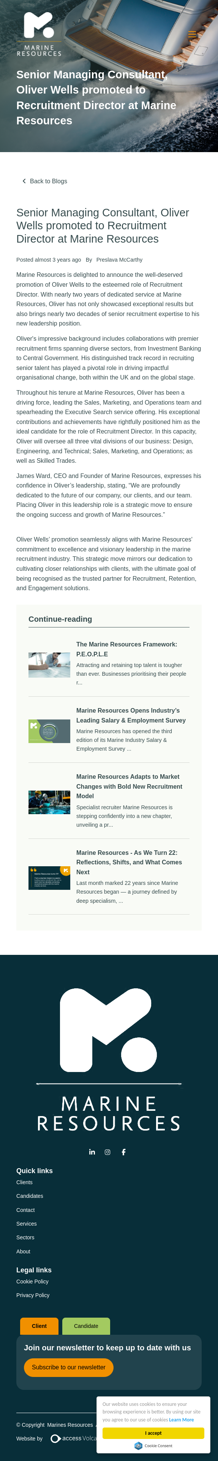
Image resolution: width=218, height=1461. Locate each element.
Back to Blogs (48, 181)
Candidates (29, 1196)
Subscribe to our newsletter (69, 1367)
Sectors (25, 1237)
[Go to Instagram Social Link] (107, 1152)
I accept (153, 1433)
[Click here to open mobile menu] (192, 34)
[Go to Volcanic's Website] (78, 1438)
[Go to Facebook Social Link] (123, 1152)
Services (26, 1224)
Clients (24, 1182)
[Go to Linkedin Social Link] (92, 1152)
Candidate (86, 1326)
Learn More (181, 1420)
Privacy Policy (32, 1295)
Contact (25, 1210)
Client (39, 1326)
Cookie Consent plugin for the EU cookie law (153, 1446)
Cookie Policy (32, 1281)
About (23, 1251)
